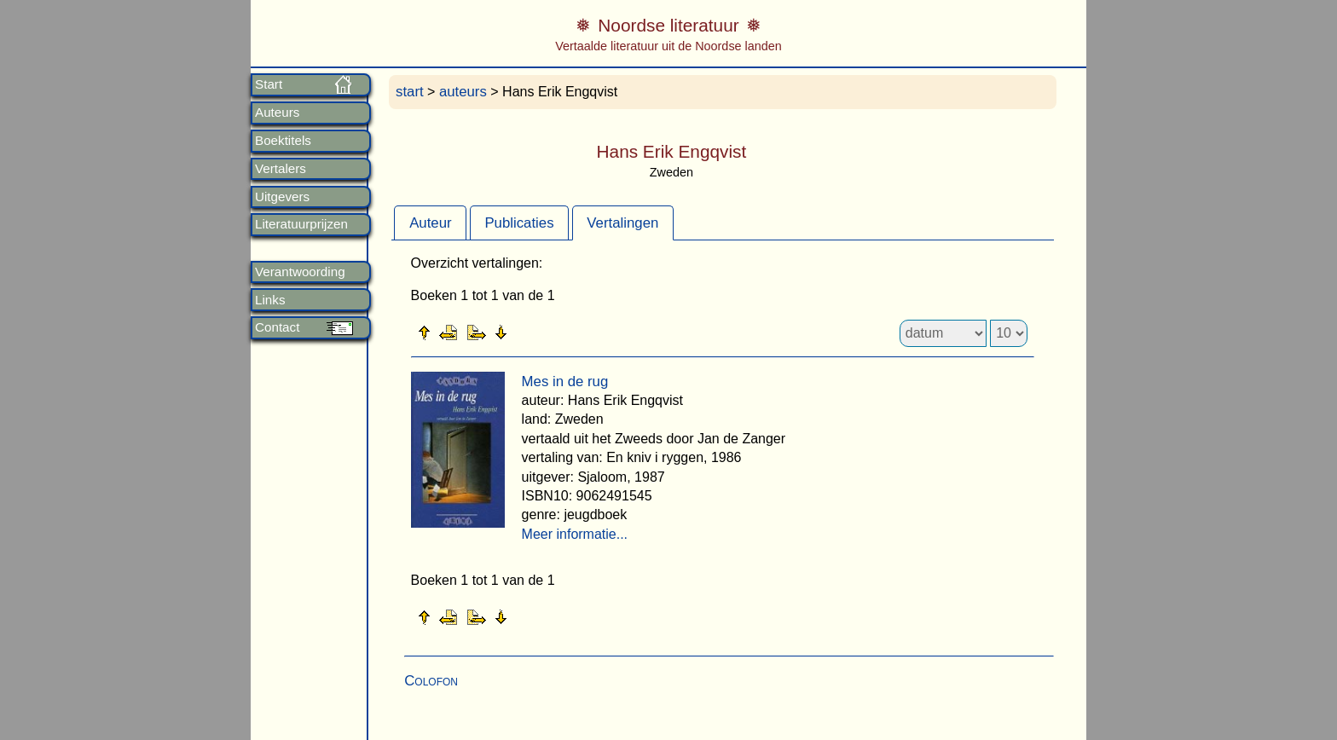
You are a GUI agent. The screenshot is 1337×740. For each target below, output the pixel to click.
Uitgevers (282, 197)
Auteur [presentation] (430, 223)
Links (270, 300)
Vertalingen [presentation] (622, 223)
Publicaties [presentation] (518, 223)
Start (268, 84)
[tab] (430, 222)
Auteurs (277, 112)
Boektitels (283, 140)
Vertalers (280, 169)
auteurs (463, 92)
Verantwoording (300, 272)
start (410, 92)
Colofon (431, 681)
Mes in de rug (565, 381)
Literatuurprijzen (301, 224)
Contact (277, 327)
